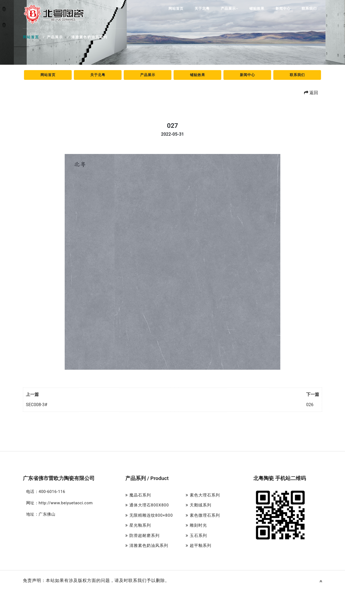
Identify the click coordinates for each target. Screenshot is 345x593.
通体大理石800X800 (147, 505)
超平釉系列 (198, 545)
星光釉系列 (138, 525)
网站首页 (176, 8)
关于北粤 (202, 8)
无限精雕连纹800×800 (149, 515)
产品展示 (229, 8)
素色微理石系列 (203, 515)
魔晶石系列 (138, 495)
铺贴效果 (256, 8)
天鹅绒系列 (198, 505)
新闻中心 (283, 8)
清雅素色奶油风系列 (146, 545)
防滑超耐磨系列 (142, 535)
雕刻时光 (196, 525)
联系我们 (309, 8)
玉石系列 (196, 535)
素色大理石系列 (203, 495)
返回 (311, 92)
